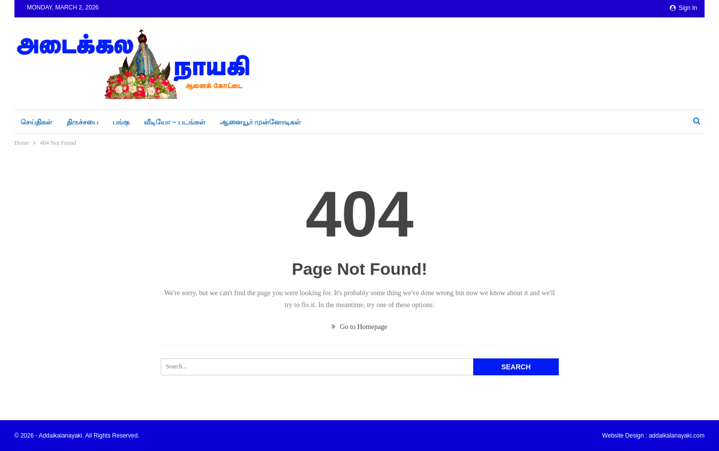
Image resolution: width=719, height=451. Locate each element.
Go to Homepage (359, 327)
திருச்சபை (82, 122)
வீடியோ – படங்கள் (174, 122)
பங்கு (120, 122)
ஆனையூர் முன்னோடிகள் (261, 122)
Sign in (683, 7)
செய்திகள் (36, 122)
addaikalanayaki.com (677, 435)
